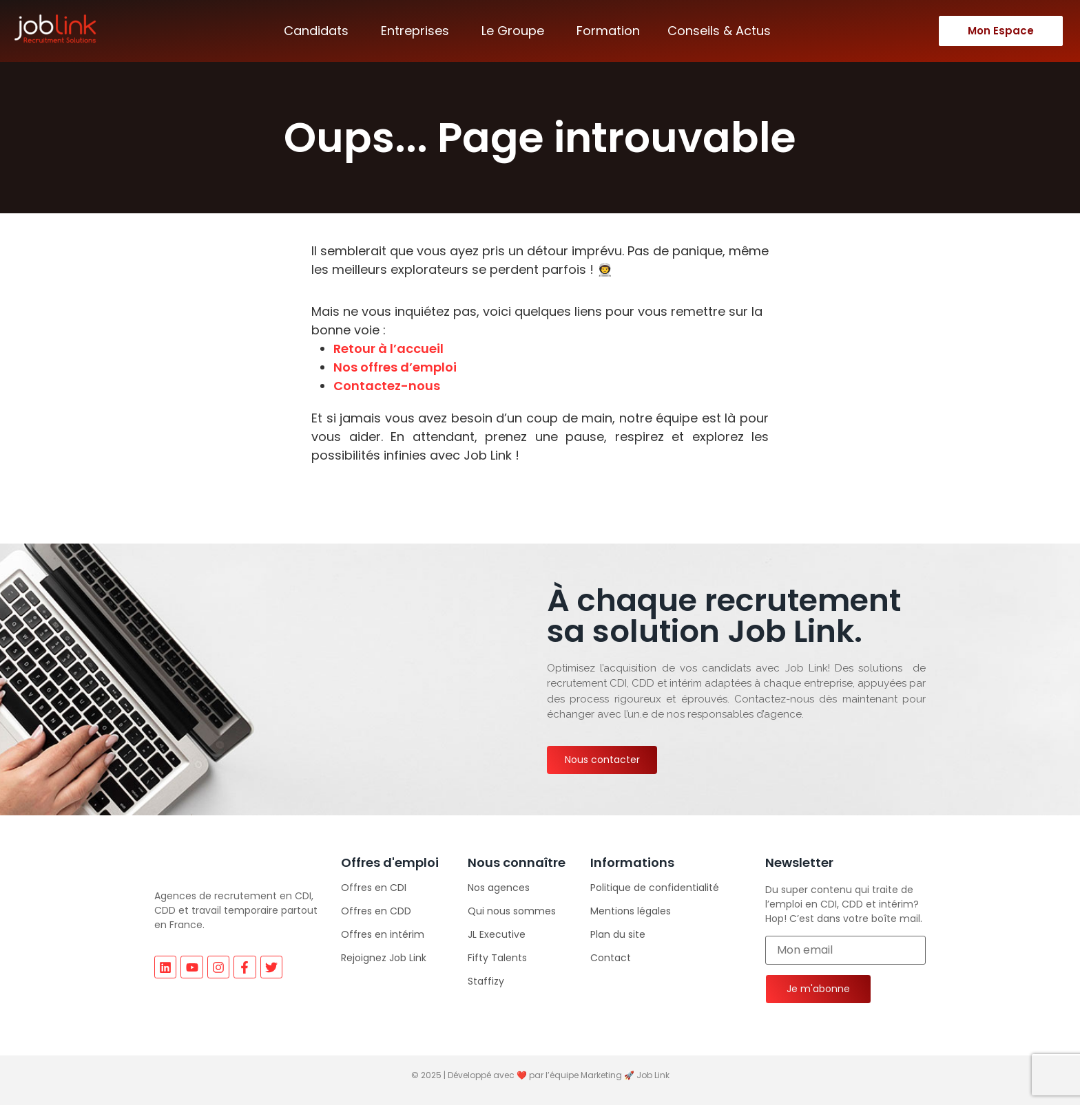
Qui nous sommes (512, 911)
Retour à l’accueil (388, 348)
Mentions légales (630, 911)
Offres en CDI (373, 887)
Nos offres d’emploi (395, 367)
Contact (610, 958)
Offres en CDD (376, 911)
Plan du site (617, 934)
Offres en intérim (382, 934)
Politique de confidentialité (654, 887)
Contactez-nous (386, 385)
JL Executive (497, 934)
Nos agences (499, 887)
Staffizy (486, 981)
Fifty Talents (497, 958)
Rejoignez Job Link (383, 958)
